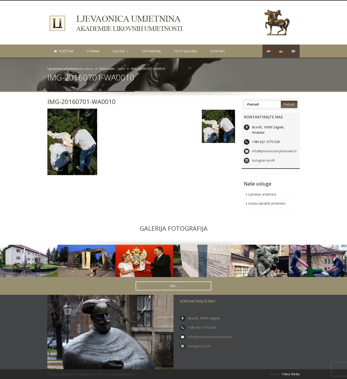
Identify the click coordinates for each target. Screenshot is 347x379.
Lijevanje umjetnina (262, 194)
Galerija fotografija (174, 228)
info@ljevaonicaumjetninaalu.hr (274, 151)
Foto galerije (185, 51)
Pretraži (289, 104)
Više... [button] (173, 286)
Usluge (121, 51)
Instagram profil (263, 160)
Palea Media (291, 374)
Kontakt (217, 51)
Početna (63, 51)
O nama (93, 51)
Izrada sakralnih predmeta (266, 203)
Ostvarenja (151, 51)
